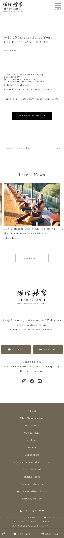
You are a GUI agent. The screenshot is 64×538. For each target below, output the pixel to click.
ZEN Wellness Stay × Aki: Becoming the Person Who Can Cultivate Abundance (29, 233)
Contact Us (32, 454)
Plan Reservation (32, 418)
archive (32, 440)
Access (32, 447)
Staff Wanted (32, 469)
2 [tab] (27, 244)
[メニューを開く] (58, 5)
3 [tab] (32, 244)
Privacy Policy (32, 498)
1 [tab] (22, 244)
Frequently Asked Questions (31, 462)
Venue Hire (32, 432)
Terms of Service (32, 484)
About (32, 410)
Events (56, 148)
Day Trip (21, 533)
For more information (32, 115)
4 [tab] (37, 244)
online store (32, 476)
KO (34, 511)
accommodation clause (32, 491)
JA (21, 511)
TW (41, 511)
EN (28, 511)
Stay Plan (50, 533)
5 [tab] (42, 244)
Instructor (32, 425)
